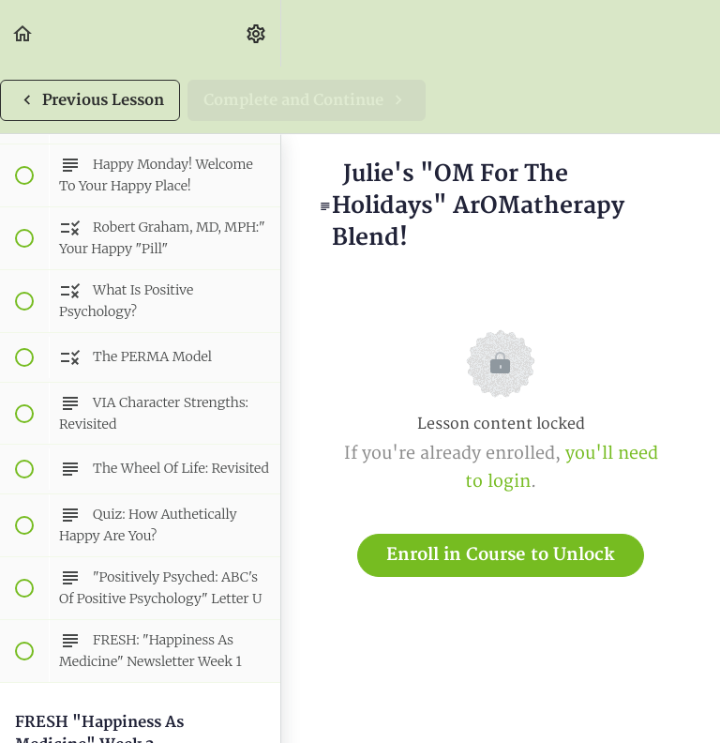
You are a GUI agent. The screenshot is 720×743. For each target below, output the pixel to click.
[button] (23, 33)
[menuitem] (256, 33)
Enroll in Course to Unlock (500, 555)
